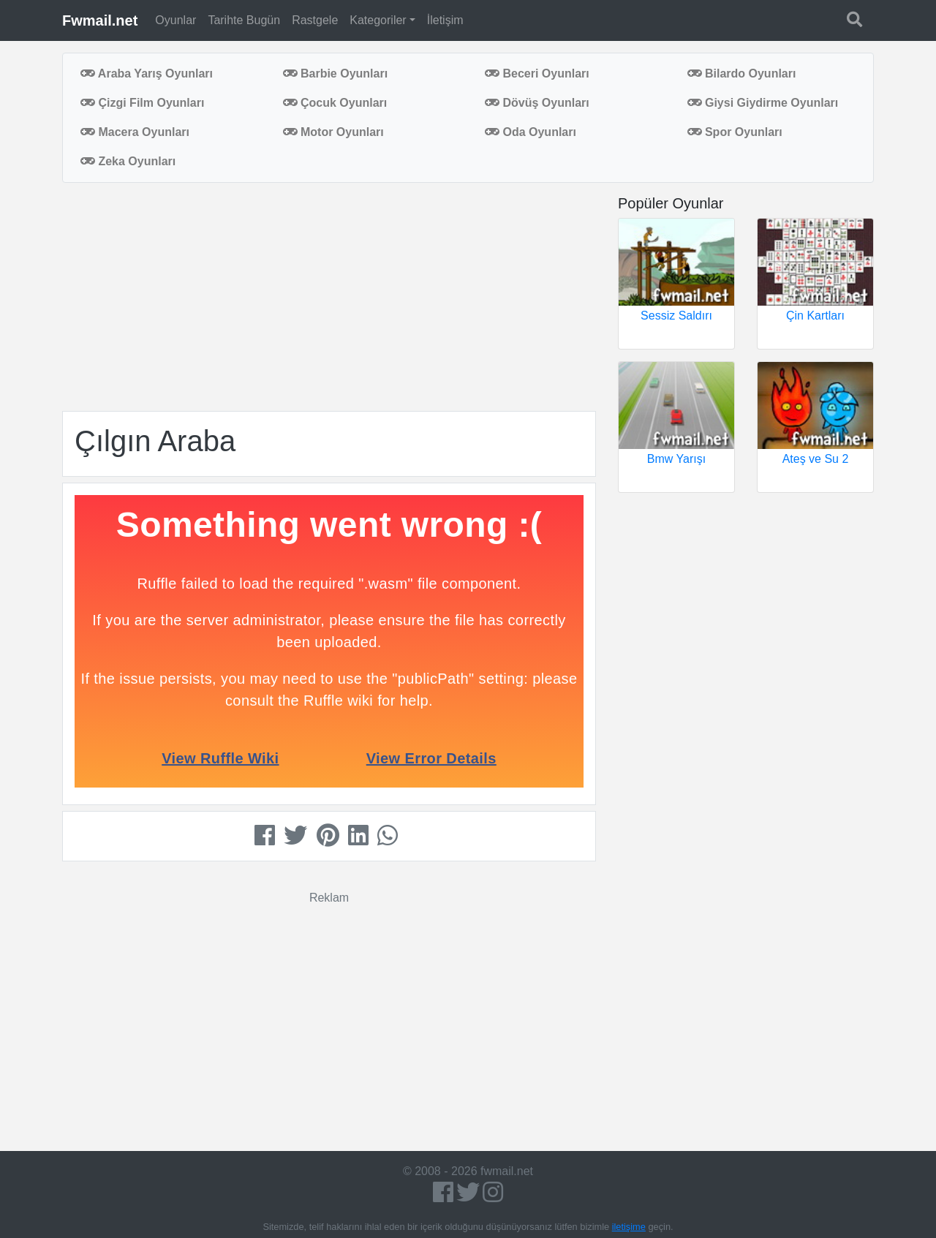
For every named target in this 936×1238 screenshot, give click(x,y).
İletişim (445, 20)
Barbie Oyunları (335, 73)
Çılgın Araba (155, 441)
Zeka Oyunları (128, 161)
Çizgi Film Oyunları (142, 103)
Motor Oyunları (333, 132)
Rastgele (315, 20)
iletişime (629, 1226)
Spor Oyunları (734, 132)
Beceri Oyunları (537, 73)
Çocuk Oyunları (335, 103)
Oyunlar (175, 20)
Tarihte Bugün (244, 20)
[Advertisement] (329, 297)
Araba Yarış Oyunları (146, 73)
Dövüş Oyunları (537, 103)
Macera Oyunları (134, 132)
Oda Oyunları (530, 132)
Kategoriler (378, 20)
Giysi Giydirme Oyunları (763, 103)
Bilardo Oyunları (741, 73)
